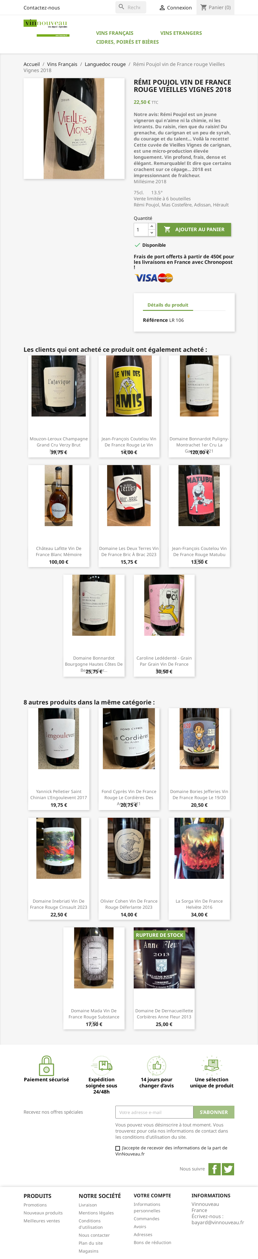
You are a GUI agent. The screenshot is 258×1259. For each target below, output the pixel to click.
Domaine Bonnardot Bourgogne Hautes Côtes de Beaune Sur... (94, 664)
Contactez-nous (42, 7)
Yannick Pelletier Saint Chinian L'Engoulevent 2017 (58, 794)
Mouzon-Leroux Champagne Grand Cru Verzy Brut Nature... (59, 445)
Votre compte (152, 1195)
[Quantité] (141, 229)
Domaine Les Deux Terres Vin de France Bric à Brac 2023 (129, 551)
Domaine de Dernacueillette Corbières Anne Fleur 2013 (164, 1014)
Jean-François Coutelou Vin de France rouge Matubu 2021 (199, 554)
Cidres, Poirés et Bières (127, 41)
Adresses (143, 1234)
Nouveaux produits (43, 1213)
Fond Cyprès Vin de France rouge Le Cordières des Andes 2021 (129, 797)
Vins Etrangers (181, 33)
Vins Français (114, 33)
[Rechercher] (131, 7)
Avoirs (140, 1226)
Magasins (89, 1251)
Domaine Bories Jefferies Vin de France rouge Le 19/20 (199, 794)
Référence (155, 320)
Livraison (88, 1205)
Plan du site (91, 1243)
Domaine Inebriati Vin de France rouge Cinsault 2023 (58, 904)
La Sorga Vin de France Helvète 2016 (199, 904)
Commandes (146, 1218)
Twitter (228, 1169)
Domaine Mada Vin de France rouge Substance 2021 (94, 1017)
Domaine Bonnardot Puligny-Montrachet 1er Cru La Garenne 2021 (199, 445)
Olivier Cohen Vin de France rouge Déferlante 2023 (129, 904)
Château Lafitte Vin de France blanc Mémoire (59, 551)
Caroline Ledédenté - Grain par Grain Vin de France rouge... (164, 664)
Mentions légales (96, 1213)
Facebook (214, 1169)
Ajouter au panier (194, 230)
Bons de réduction (152, 1242)
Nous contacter (94, 1235)
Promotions (35, 1205)
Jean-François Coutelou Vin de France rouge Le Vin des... (129, 445)
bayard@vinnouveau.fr (218, 1222)
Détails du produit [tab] (168, 305)
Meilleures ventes (42, 1221)
